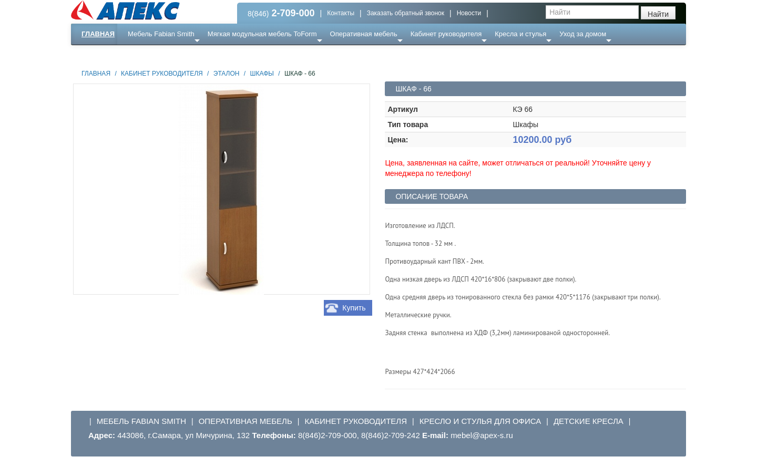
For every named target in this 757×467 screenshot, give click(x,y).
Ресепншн (185, 55)
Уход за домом (582, 34)
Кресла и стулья (520, 34)
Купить (353, 308)
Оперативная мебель (363, 34)
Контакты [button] (340, 13)
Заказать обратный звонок (405, 13)
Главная (98, 34)
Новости (469, 13)
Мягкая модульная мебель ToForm (262, 34)
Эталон (226, 73)
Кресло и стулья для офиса (480, 421)
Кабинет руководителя (446, 34)
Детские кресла (588, 421)
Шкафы (262, 73)
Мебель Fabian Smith (161, 34)
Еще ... (145, 55)
